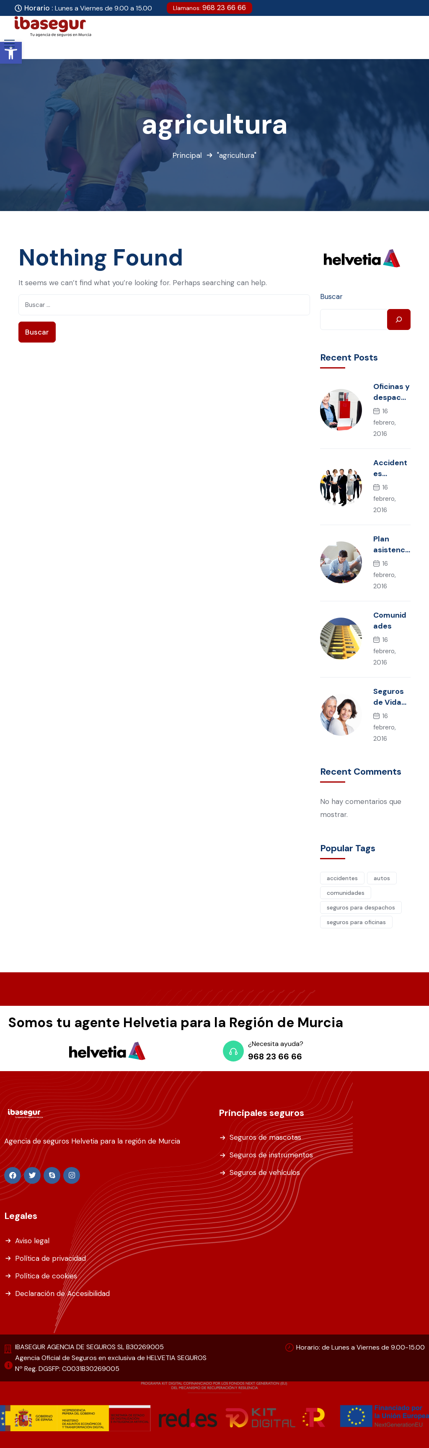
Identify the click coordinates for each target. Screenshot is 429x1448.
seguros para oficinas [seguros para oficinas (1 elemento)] (356, 922)
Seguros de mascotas (265, 1137)
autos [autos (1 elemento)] (382, 878)
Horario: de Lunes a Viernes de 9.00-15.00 (360, 1347)
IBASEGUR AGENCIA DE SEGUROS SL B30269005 (89, 1346)
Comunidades (389, 620)
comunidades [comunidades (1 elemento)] (345, 893)
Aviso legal (32, 1240)
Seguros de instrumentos (271, 1154)
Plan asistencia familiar (390, 544)
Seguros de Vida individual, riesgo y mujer (391, 697)
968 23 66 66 (209, 7)
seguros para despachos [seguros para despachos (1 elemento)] (361, 907)
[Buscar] (399, 319)
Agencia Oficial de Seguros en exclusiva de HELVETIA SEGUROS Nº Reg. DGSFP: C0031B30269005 (111, 1363)
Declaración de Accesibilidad (62, 1293)
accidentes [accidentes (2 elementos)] (342, 878)
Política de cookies (46, 1276)
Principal (187, 155)
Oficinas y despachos (391, 392)
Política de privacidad (50, 1258)
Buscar (331, 296)
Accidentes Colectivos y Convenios (390, 468)
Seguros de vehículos (265, 1172)
